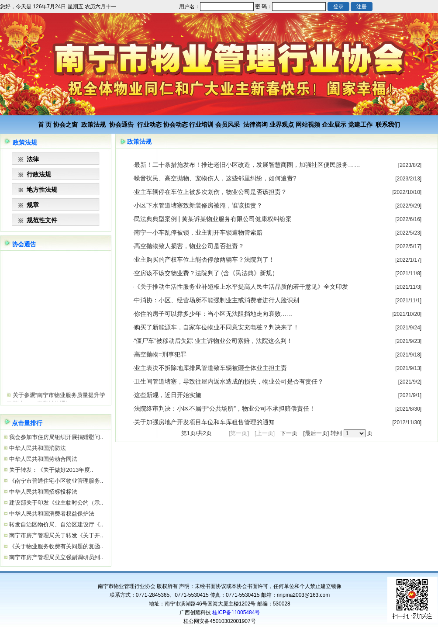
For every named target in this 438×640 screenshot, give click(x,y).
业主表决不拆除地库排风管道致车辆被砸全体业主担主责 (210, 367)
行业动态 (149, 124)
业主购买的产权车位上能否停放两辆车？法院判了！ (204, 259)
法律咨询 (255, 124)
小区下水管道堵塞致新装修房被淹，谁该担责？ (198, 205)
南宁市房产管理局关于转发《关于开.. (55, 535)
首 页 (45, 124)
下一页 (288, 433)
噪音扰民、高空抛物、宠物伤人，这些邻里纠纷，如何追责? (215, 178)
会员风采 (227, 124)
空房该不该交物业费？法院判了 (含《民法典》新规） (206, 273)
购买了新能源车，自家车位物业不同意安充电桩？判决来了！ (216, 327)
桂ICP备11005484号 (236, 612)
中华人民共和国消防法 (37, 448)
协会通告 (121, 124)
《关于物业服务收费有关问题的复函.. (55, 546)
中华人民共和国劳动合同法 (43, 459)
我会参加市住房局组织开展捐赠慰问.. (55, 437)
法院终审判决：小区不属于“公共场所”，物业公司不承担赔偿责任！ (224, 408)
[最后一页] (316, 433)
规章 (33, 204)
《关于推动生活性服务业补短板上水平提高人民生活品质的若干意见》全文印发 (241, 286)
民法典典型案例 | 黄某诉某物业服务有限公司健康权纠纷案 (213, 218)
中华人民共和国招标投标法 (43, 491)
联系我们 (388, 124)
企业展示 (334, 124)
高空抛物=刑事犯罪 (160, 354)
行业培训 (201, 124)
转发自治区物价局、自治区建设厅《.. (55, 524)
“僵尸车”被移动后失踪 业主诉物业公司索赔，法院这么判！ (213, 340)
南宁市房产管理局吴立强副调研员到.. (55, 557)
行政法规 (39, 174)
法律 (33, 159)
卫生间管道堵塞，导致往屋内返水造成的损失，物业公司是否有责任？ (229, 381)
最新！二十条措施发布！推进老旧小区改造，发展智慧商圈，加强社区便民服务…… (247, 164)
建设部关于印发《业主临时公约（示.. (55, 502)
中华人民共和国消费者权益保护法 (51, 513)
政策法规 (93, 124)
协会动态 (175, 124)
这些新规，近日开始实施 (167, 394)
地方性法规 (42, 189)
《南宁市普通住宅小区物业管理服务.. (55, 480)
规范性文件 (42, 220)
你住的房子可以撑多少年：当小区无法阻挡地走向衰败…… (213, 313)
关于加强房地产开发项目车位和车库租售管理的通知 (204, 422)
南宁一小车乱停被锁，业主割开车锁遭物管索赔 (198, 232)
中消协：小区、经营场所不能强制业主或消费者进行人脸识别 (216, 300)
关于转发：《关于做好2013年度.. (50, 470)
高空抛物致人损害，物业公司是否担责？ (189, 245)
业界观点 (281, 124)
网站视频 (308, 124)
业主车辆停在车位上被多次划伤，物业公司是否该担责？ (210, 191)
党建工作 (360, 124)
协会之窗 (65, 124)
